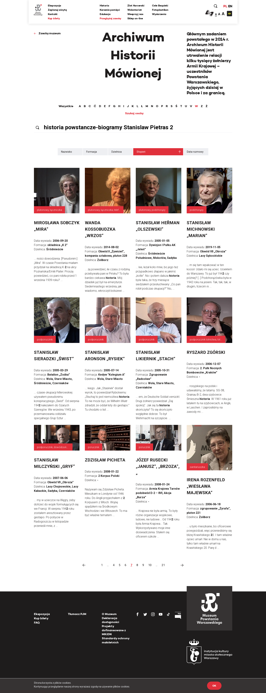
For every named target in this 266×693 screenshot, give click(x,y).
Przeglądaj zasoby (110, 18)
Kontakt (53, 14)
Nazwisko (66, 151)
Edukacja (105, 14)
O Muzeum (109, 614)
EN (230, 6)
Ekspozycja (54, 5)
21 (163, 565)
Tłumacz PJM (77, 614)
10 (149, 565)
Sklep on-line (135, 18)
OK (214, 685)
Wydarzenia (159, 14)
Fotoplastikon (160, 9)
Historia (104, 5)
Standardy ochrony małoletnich (115, 640)
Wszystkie (66, 106)
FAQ (37, 622)
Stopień (141, 151)
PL (225, 6)
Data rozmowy (195, 151)
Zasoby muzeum (50, 33)
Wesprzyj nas (135, 14)
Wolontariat (135, 9)
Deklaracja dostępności (110, 620)
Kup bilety (54, 18)
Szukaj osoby (134, 113)
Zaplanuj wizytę (57, 9)
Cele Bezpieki (160, 5)
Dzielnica (116, 151)
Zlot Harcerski (136, 5)
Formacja (91, 151)
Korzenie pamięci (110, 9)
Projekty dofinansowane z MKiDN (114, 630)
